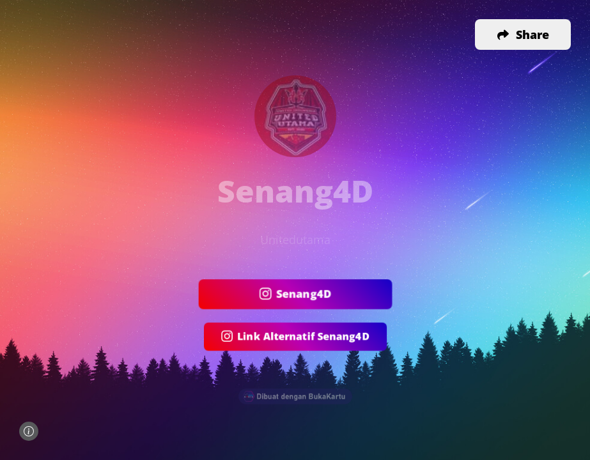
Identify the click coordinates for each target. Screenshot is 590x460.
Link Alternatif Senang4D (295, 337)
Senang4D (295, 294)
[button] (523, 34)
